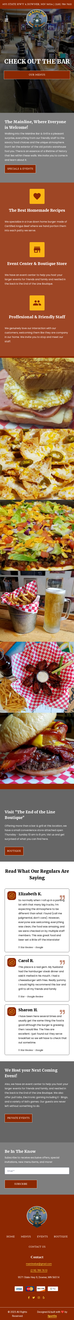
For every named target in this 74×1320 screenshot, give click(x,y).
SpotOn (52, 1316)
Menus (27, 1236)
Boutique (61, 1236)
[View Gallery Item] (37, 393)
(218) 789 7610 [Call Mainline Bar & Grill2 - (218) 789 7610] (39, 1270)
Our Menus (37, 75)
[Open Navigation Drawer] (6, 20)
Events (43, 1236)
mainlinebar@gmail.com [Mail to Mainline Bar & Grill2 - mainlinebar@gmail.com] (39, 1263)
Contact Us (38, 1246)
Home (11, 1236)
